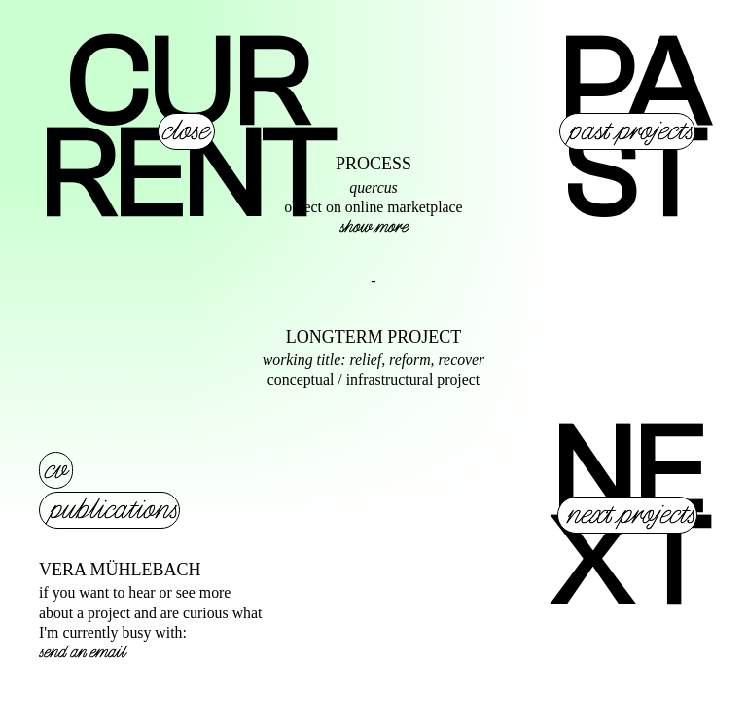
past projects (630, 131)
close (184, 131)
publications (113, 510)
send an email (82, 652)
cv (55, 470)
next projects (630, 515)
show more (373, 227)
